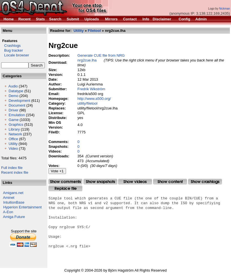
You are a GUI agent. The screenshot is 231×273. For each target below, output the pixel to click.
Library (14, 129)
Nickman (224, 8)
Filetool (94, 30)
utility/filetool (88, 103)
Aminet (8, 197)
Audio (13, 86)
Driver (13, 110)
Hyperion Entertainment (22, 207)
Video (13, 148)
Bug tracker (12, 50)
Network (15, 134)
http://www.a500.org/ (94, 98)
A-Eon (8, 212)
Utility (12, 144)
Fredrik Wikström (91, 89)
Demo (13, 96)
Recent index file (14, 172)
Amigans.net (13, 193)
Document (16, 105)
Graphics (15, 124)
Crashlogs (11, 45)
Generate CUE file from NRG (101, 55)
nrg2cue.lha (87, 60)
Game (13, 120)
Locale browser (15, 55)
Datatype (15, 91)
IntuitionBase (13, 202)
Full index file (12, 168)
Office (13, 139)
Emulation (16, 115)
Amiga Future (14, 217)
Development (19, 100)
